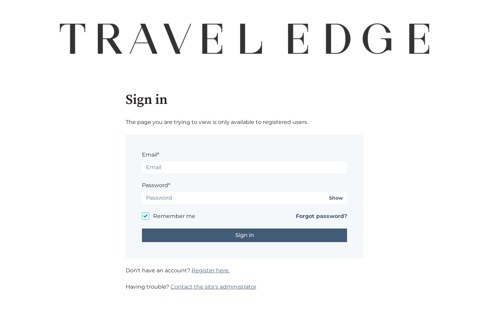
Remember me (174, 216)
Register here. (211, 270)
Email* (150, 154)
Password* (156, 185)
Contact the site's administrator (213, 287)
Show (336, 198)
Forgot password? (321, 216)
